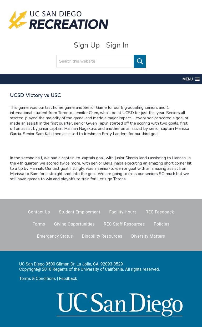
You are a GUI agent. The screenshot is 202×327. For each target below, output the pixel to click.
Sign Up (87, 45)
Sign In (117, 45)
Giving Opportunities (74, 224)
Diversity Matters (148, 236)
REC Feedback (159, 212)
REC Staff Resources (124, 224)
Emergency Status (55, 236)
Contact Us (39, 212)
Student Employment (79, 212)
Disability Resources (102, 236)
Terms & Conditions (37, 278)
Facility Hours (123, 212)
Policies (162, 224)
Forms (39, 224)
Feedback (68, 278)
